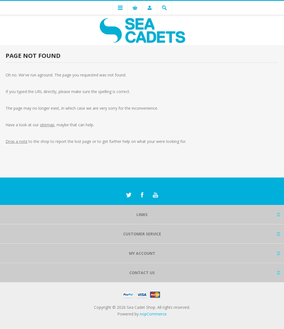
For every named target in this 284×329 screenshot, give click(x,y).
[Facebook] (142, 195)
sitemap (47, 124)
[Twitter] (128, 195)
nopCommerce (153, 314)
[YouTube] (155, 195)
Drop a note (16, 141)
